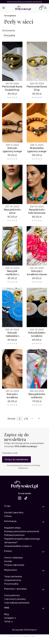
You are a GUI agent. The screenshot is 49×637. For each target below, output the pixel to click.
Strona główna (10, 16)
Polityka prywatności (14, 535)
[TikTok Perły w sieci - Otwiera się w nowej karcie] (25, 498)
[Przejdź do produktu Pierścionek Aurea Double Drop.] (12, 61)
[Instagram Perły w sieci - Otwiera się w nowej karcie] (19, 498)
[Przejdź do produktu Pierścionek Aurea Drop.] (37, 61)
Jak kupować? (11, 542)
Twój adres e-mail (9, 453)
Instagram (9, 617)
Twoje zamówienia (13, 576)
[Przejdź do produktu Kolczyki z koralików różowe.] (37, 245)
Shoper (32, 629)
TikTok (7, 621)
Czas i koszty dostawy (15, 599)
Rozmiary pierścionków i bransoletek (21, 531)
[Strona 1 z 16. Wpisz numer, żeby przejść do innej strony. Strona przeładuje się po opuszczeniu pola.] (19, 418)
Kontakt (8, 561)
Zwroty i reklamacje (13, 557)
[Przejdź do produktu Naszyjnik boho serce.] (12, 184)
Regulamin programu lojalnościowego (22, 538)
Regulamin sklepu (12, 527)
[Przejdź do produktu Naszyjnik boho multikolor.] (37, 369)
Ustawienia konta (12, 580)
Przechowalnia (11, 583)
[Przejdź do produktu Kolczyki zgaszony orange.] (12, 122)
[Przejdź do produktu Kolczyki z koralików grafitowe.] (12, 369)
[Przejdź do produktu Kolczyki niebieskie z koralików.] (12, 307)
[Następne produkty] (32, 418)
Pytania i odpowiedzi (14, 564)
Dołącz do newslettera (16, 459)
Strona (11, 418)
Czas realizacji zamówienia (16, 602)
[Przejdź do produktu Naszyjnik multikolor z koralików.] (12, 245)
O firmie (8, 516)
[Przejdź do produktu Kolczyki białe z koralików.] (37, 307)
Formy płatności (12, 595)
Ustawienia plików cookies (17, 546)
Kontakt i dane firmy (13, 512)
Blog (6, 614)
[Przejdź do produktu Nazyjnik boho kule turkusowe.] (37, 184)
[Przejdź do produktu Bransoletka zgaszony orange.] (37, 122)
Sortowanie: (8, 30)
